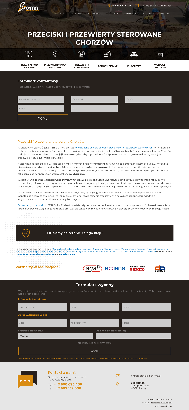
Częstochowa (161, 244)
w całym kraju (67, 249)
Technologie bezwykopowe (85, 14)
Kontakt (164, 14)
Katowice (100, 247)
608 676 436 (124, 5)
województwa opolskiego (29, 249)
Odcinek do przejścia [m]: (111, 326)
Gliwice (49, 247)
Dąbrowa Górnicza (127, 247)
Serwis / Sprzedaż (134, 14)
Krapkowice (39, 247)
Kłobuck (108, 244)
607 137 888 (71, 384)
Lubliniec (87, 244)
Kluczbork (97, 244)
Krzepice (141, 244)
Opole (29, 247)
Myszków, (21, 247)
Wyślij (95, 346)
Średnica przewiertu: (30, 326)
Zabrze (57, 247)
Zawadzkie (57, 244)
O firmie (60, 14)
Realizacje (112, 14)
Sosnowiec (111, 247)
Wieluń (124, 244)
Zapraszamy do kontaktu (32, 200)
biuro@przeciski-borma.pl (157, 5)
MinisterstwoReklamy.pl (161, 398)
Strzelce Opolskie (73, 244)
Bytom (82, 247)
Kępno (116, 244)
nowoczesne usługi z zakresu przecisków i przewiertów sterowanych (113, 143)
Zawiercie (151, 247)
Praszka (150, 244)
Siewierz (141, 247)
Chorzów (90, 247)
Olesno (132, 244)
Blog (152, 14)
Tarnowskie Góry (70, 247)
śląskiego (49, 249)
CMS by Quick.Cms (163, 402)
